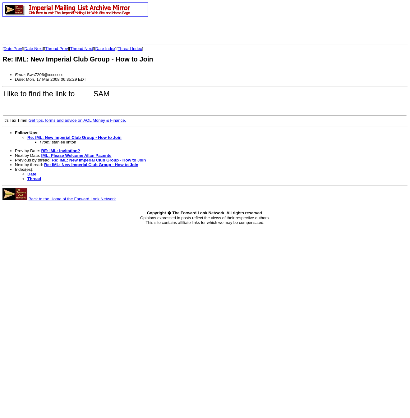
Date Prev (13, 48)
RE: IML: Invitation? (60, 150)
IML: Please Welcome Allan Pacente (76, 155)
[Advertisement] (75, 30)
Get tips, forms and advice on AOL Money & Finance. (77, 120)
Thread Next (81, 48)
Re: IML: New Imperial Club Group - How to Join (74, 137)
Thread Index (129, 48)
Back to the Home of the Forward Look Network (72, 199)
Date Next (33, 48)
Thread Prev (56, 48)
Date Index (105, 48)
